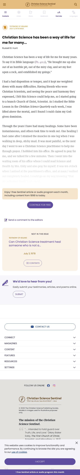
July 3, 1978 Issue (16, 28)
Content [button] (9, 349)
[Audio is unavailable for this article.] (19, 14)
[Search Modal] (75, 4)
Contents (33, 263)
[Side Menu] (4, 4)
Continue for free (40, 204)
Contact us (40, 326)
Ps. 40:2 (40, 62)
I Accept (40, 461)
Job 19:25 (33, 181)
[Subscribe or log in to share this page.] (31, 14)
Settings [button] (9, 367)
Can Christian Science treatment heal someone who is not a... (35, 243)
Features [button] (9, 355)
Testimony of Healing (18, 26)
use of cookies (19, 452)
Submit (19, 294)
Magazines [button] (10, 343)
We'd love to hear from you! (32, 281)
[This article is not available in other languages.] (74, 14)
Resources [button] (10, 361)
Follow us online (34, 385)
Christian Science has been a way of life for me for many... (38, 40)
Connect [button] (9, 337)
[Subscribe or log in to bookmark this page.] (44, 14)
